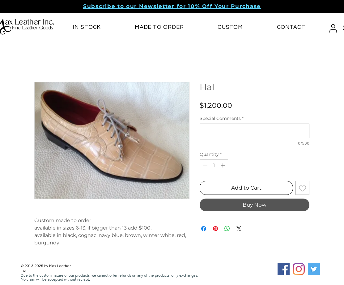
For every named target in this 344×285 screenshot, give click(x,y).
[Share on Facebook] (203, 228)
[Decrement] (204, 165)
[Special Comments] (254, 130)
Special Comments (222, 118)
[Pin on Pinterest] (215, 228)
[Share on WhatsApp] (227, 228)
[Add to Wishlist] (302, 188)
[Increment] (223, 165)
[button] (172, 6)
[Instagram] (299, 269)
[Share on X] (239, 228)
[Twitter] (314, 269)
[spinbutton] (213, 165)
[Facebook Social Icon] (284, 269)
